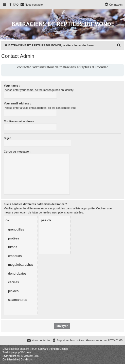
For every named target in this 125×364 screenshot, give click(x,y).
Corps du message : (17, 151)
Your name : (12, 85)
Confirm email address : (19, 121)
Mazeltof (28, 356)
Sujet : (8, 138)
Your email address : (17, 103)
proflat (12, 356)
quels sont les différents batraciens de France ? (35, 204)
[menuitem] (13, 5)
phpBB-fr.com (23, 352)
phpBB (23, 348)
